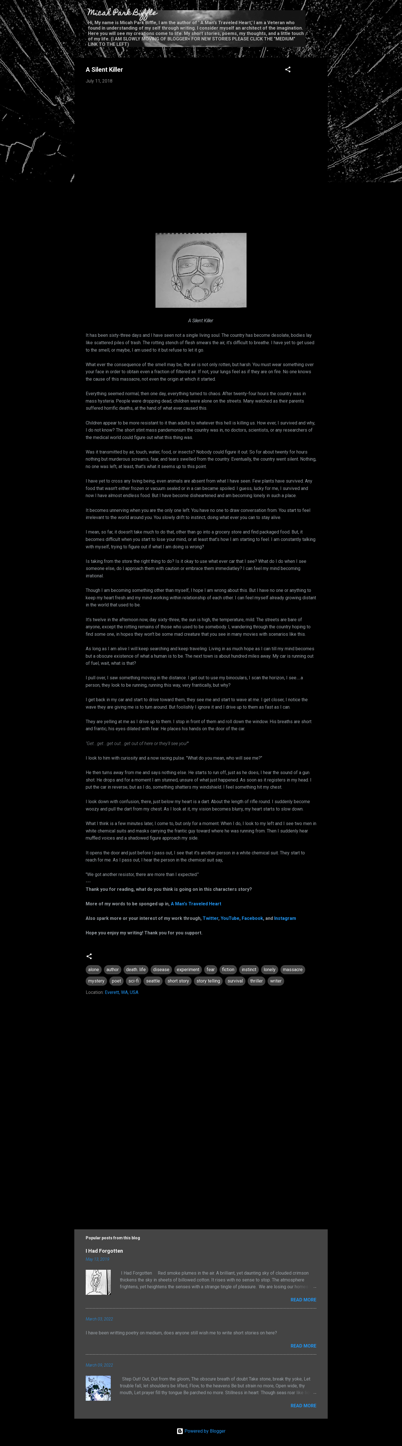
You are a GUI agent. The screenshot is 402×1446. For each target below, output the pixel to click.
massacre (293, 969)
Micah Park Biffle (122, 13)
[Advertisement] (201, 1172)
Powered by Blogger (201, 1431)
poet (116, 981)
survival (235, 981)
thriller (256, 981)
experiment (188, 969)
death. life (136, 969)
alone (93, 969)
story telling (208, 981)
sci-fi (133, 981)
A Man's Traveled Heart (196, 903)
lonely (270, 969)
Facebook (252, 918)
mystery (96, 981)
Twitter (210, 918)
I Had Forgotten (104, 1251)
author (112, 969)
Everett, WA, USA (121, 992)
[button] (287, 70)
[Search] (324, 15)
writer (276, 981)
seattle (153, 981)
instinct (249, 969)
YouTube (230, 918)
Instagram (285, 918)
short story (178, 981)
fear (211, 969)
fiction (228, 969)
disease (161, 969)
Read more (303, 1300)
